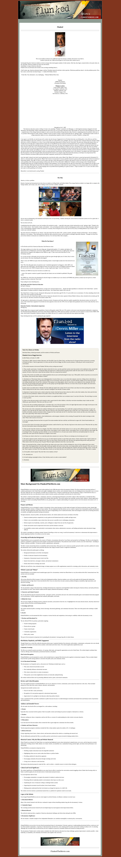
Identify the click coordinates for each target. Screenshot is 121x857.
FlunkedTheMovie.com (36, 5)
